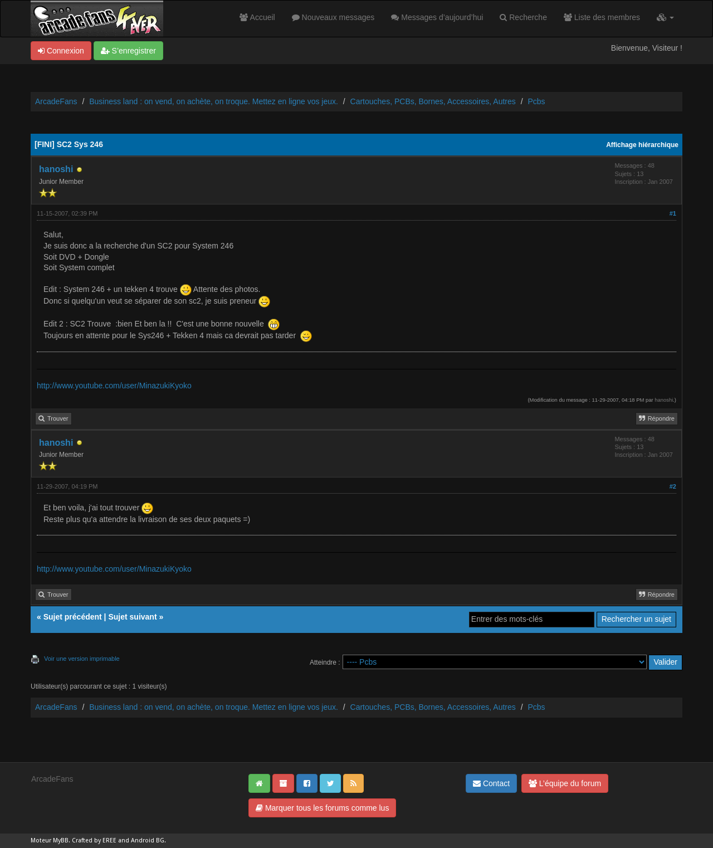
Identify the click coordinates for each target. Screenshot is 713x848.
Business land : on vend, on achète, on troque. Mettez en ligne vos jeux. (213, 101)
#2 (673, 486)
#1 (673, 213)
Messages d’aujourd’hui (437, 17)
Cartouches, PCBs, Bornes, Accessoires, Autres (433, 101)
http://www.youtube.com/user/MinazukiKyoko (114, 385)
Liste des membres (602, 17)
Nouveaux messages (333, 17)
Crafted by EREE (94, 840)
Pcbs (536, 101)
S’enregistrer (128, 50)
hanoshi (56, 169)
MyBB (61, 840)
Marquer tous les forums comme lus (322, 807)
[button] (665, 17)
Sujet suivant (132, 616)
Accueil (257, 17)
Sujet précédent (72, 616)
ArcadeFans (56, 101)
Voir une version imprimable (82, 658)
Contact (491, 783)
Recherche (523, 17)
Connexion (61, 50)
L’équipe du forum (565, 783)
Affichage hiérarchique (642, 145)
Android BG (147, 840)
